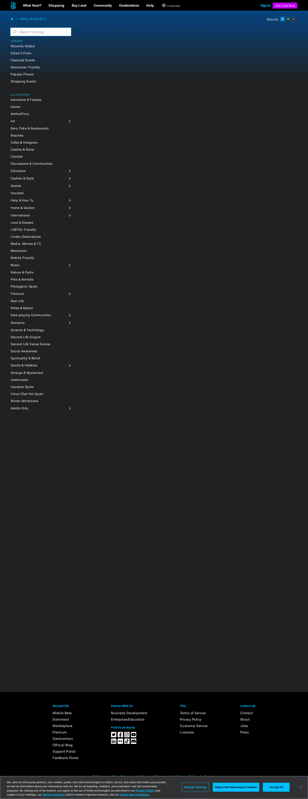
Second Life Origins (26, 337)
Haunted (17, 193)
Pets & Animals (22, 279)
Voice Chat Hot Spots (27, 394)
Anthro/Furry (20, 114)
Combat (17, 157)
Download (61, 719)
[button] (32, 5)
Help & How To (22, 200)
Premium (17, 294)
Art (13, 121)
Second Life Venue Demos (30, 344)
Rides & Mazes (22, 308)
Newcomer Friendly (25, 67)
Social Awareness (24, 351)
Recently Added (23, 46)
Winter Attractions (24, 401)
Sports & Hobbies (24, 365)
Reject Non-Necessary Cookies (236, 787)
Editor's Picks (21, 53)
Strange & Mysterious (27, 373)
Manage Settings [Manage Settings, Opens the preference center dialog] (195, 787)
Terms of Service (193, 713)
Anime (15, 107)
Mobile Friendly (22, 258)
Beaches (17, 135)
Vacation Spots (22, 387)
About (245, 719)
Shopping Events (23, 81)
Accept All (276, 787)
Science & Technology (27, 330)
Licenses (187, 732)
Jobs (244, 726)
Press (244, 732)
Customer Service (194, 726)
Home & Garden (23, 208)
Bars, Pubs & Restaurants (30, 128)
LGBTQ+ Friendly (23, 230)
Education (18, 171)
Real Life (17, 301)
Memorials (19, 251)
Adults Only (19, 408)
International (20, 215)
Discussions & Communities (32, 164)
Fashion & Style (22, 178)
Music (15, 265)
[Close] (301, 787)
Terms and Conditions (134, 794)
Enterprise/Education (128, 719)
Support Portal (64, 751)
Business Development (129, 713)
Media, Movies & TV (33, 19)
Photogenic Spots (24, 286)
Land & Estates (22, 223)
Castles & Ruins (22, 149)
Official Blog (63, 745)
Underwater (19, 380)
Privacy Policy (190, 719)
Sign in (266, 5)
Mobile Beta (62, 713)
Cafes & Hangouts (24, 142)
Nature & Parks (22, 272)
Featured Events (23, 60)
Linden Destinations (26, 237)
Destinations (63, 739)
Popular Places (22, 74)
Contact (246, 713)
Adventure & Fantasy (26, 100)
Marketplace (63, 726)
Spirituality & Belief (25, 358)
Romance (18, 323)
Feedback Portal (65, 758)
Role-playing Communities (31, 315)
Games (16, 186)
